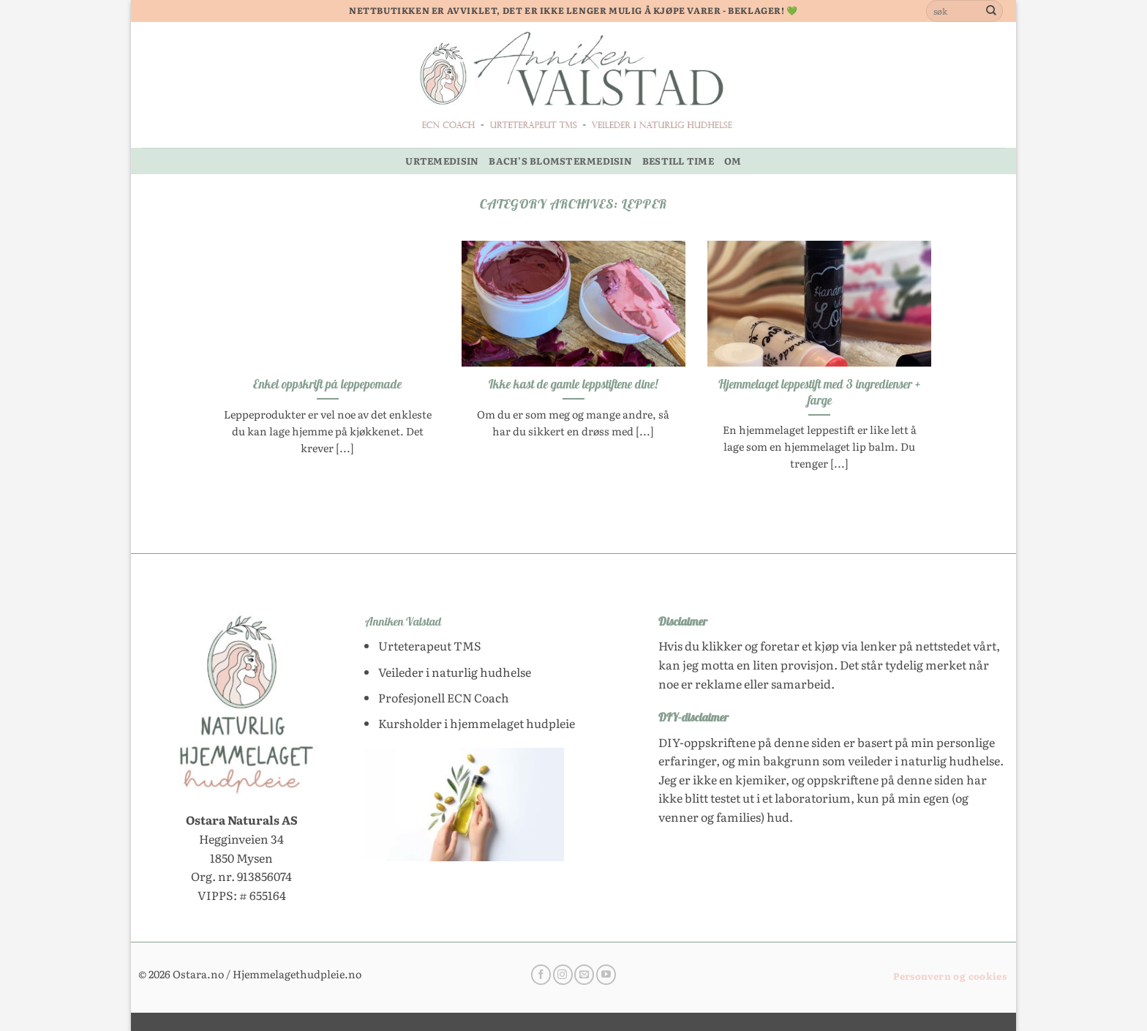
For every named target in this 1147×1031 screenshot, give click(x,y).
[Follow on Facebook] (541, 974)
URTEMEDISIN (441, 161)
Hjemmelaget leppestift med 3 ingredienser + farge (819, 392)
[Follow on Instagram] (563, 974)
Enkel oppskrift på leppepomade (327, 383)
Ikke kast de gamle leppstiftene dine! (573, 383)
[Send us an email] (584, 974)
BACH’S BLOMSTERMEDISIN (560, 161)
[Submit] (991, 11)
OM (733, 161)
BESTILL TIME (678, 161)
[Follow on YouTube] (606, 974)
